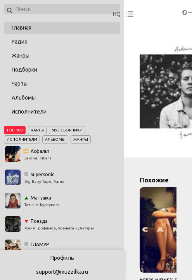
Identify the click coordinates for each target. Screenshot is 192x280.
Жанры (20, 55)
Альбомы (24, 97)
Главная (21, 27)
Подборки (24, 69)
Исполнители (29, 111)
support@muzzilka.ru (62, 272)
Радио (20, 41)
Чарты (20, 83)
